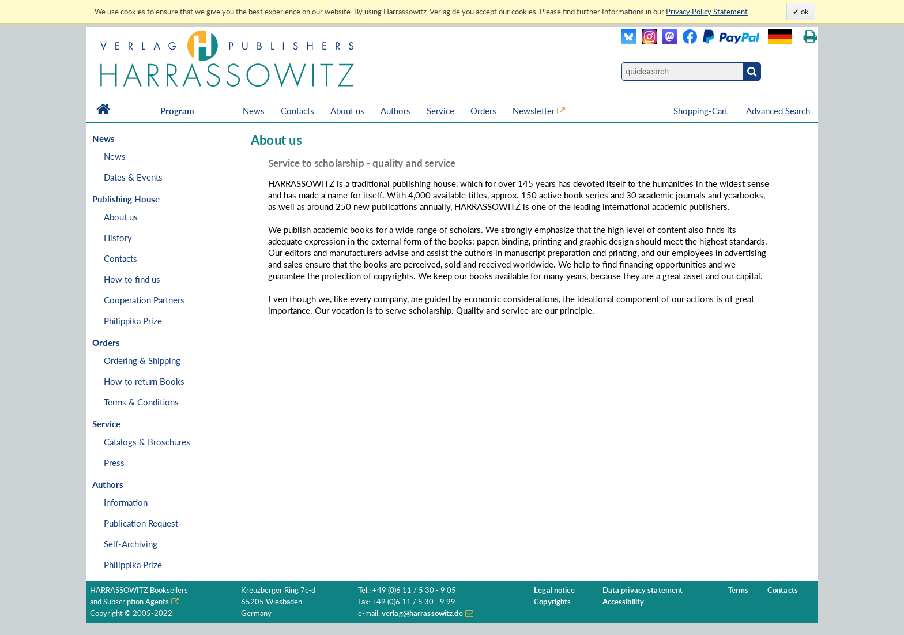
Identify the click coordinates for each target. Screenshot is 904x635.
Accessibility (623, 602)
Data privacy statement (642, 590)
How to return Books (144, 381)
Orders (483, 111)
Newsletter (534, 111)
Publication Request (141, 523)
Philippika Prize (133, 320)
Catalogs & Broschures (147, 442)
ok (804, 11)
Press (114, 462)
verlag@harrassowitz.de (422, 613)
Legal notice (554, 590)
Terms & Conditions (141, 402)
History (118, 237)
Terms (738, 590)
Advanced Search (778, 111)
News (254, 111)
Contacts (297, 111)
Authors (395, 111)
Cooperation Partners (144, 300)
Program (177, 111)
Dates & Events (133, 177)
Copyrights (552, 602)
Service (440, 111)
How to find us (132, 279)
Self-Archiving (130, 544)
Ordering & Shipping (142, 360)
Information (126, 502)
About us (347, 111)
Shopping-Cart (701, 111)
